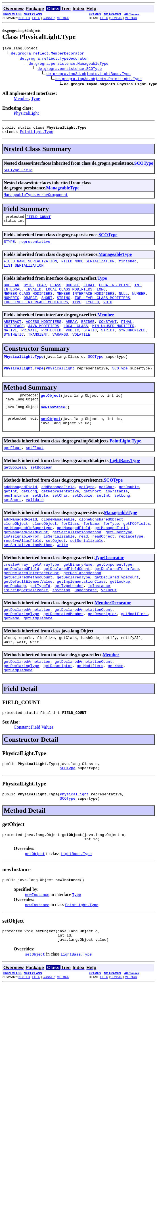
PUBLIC (72, 344)
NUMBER (138, 303)
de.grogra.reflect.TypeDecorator (54, 59)
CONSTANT (107, 334)
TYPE (76, 313)
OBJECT (30, 308)
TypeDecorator (109, 589)
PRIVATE (29, 344)
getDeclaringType (21, 652)
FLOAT (89, 293)
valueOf (109, 627)
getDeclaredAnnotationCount (83, 647)
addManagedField (20, 509)
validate (34, 525)
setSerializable (86, 571)
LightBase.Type (125, 481)
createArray (16, 596)
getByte (87, 509)
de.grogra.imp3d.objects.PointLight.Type (98, 79)
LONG (101, 298)
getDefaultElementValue (28, 617)
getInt (10, 514)
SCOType (143, 165)
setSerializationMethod (28, 576)
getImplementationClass (81, 617)
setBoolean (41, 489)
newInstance (53, 425)
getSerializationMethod (77, 560)
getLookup (120, 617)
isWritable (117, 514)
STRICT (107, 344)
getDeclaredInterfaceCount (31, 606)
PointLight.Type (36, 134)
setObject (50, 438)
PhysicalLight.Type (23, 372)
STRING (63, 308)
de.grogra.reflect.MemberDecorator (47, 54)
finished (128, 267)
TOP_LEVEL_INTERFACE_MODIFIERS (36, 313)
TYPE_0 (92, 313)
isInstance (99, 622)
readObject (103, 565)
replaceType (131, 565)
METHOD (63, 18)
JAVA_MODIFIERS (43, 339)
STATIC (90, 344)
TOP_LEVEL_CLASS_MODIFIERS (102, 308)
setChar (60, 519)
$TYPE (9, 247)
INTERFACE (14, 339)
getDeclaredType (73, 611)
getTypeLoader (69, 622)
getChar (106, 509)
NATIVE (10, 344)
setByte (40, 519)
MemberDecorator (113, 640)
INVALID (33, 298)
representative (34, 247)
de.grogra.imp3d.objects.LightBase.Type (88, 74)
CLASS (55, 293)
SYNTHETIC (14, 349)
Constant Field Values (33, 772)
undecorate (86, 627)
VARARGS (60, 349)
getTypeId (40, 622)
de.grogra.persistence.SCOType (69, 69)
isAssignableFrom (21, 565)
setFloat (34, 468)
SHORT (47, 308)
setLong (122, 519)
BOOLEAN (11, 293)
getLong (29, 514)
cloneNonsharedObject (101, 545)
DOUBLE (72, 293)
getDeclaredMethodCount (28, 611)
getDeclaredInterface (117, 601)
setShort (12, 525)
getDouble (129, 509)
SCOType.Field (18, 173)
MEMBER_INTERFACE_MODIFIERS (85, 303)
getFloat (12, 468)
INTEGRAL (12, 298)
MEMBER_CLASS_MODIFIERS (28, 303)
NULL (123, 303)
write (62, 576)
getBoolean (15, 489)
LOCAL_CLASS (76, 339)
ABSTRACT (12, 334)
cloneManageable (58, 545)
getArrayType (45, 596)
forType (111, 550)
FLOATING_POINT (114, 293)
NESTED (24, 18)
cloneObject (16, 550)
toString (61, 627)
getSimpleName (38, 658)
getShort (92, 514)
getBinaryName (78, 596)
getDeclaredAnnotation (27, 647)
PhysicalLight (26, 114)
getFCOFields (136, 550)
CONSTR (49, 18)
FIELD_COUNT (38, 221)
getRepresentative (60, 514)
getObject (50, 413)
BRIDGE (88, 334)
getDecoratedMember (63, 652)
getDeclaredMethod (82, 606)
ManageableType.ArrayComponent (36, 198)
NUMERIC (11, 308)
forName (91, 550)
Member (21, 99)
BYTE (28, 293)
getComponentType (114, 596)
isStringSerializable (26, 627)
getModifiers (134, 652)
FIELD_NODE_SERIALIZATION (87, 267)
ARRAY (71, 334)
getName (11, 658)
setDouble (82, 519)
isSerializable (58, 565)
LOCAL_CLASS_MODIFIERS (69, 298)
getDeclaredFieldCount (66, 601)
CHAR (41, 293)
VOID (107, 313)
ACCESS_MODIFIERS (43, 334)
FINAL (126, 334)
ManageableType (62, 191)
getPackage (15, 622)
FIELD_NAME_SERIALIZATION (30, 267)
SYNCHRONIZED (132, 344)
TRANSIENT (38, 349)
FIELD (36, 18)
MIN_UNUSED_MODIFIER (113, 339)
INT (137, 293)
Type (35, 99)
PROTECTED (51, 344)
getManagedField (73, 555)
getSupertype (119, 560)
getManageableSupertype (28, 555)
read (83, 565)
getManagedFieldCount (26, 560)
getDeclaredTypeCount (117, 611)
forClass (70, 550)
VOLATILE (81, 349)
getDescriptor (102, 652)
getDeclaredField (21, 601)
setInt (103, 519)
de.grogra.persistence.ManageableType (68, 64)
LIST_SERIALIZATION (23, 272)
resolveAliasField (22, 571)
